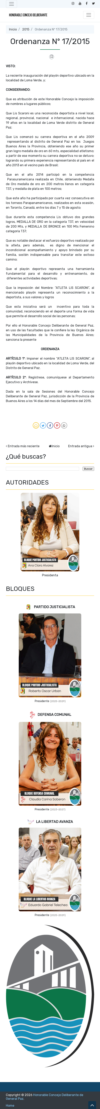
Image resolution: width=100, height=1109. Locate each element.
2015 (25, 29)
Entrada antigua (80, 446)
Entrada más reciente (23, 446)
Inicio (13, 29)
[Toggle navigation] (11, 4)
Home (10, 1105)
